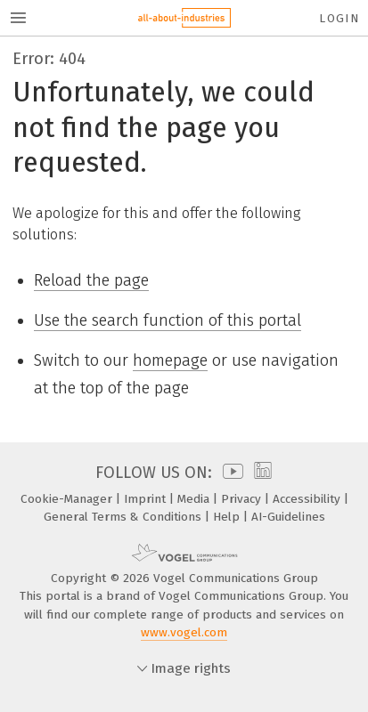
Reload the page (91, 280)
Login (339, 18)
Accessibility (308, 498)
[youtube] (230, 472)
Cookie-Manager (68, 498)
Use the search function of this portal (167, 320)
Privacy (243, 498)
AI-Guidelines (288, 516)
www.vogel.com (184, 632)
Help (228, 516)
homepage (170, 360)
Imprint (146, 498)
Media (195, 498)
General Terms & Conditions (124, 516)
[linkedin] (261, 472)
